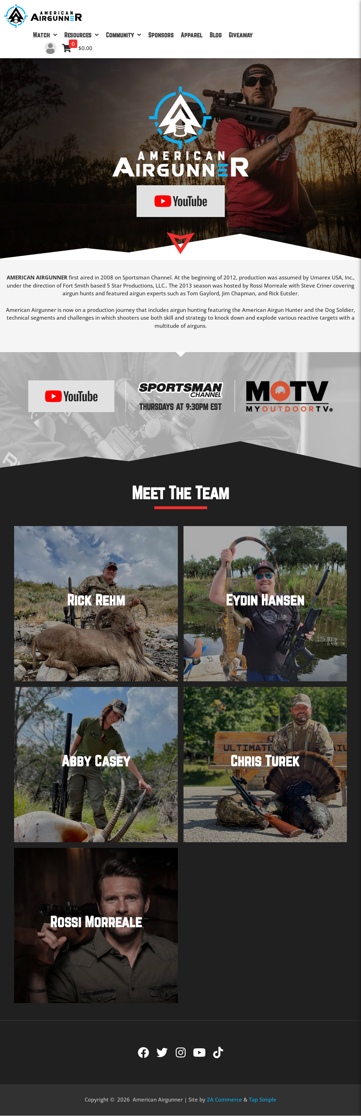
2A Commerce (224, 1099)
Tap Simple (262, 1099)
